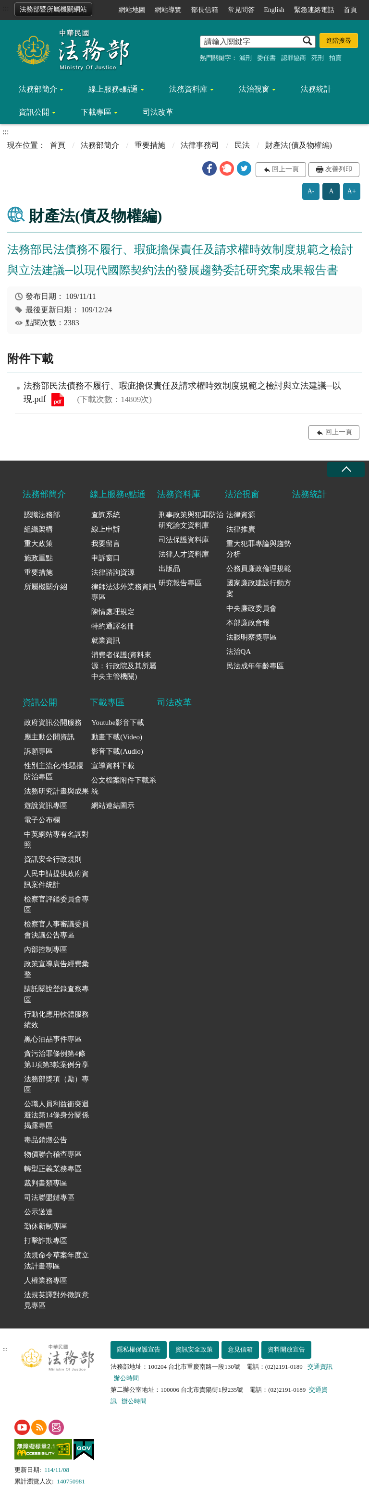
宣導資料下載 (113, 766)
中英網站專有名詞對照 (56, 839)
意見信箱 (240, 1349)
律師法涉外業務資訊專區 (123, 592)
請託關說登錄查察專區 (56, 994)
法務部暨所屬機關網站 (53, 9)
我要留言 (105, 543)
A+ (351, 191)
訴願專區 (38, 751)
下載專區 (96, 112)
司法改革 (158, 112)
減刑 (245, 57)
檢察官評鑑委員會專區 (56, 904)
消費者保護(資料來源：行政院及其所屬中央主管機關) (123, 665)
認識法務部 (42, 515)
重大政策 (38, 543)
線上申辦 (105, 529)
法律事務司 (200, 145)
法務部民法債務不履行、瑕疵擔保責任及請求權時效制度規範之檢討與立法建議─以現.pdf (57, 399)
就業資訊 (105, 640)
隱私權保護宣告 (138, 1349)
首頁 (350, 9)
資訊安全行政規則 (53, 859)
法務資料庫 (188, 89)
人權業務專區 (45, 1280)
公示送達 (38, 1212)
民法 (242, 145)
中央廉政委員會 (251, 608)
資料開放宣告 (286, 1349)
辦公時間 (126, 1378)
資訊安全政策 (194, 1349)
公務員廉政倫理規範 (258, 568)
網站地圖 (132, 9)
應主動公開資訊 (49, 737)
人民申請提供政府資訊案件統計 (56, 879)
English (274, 9)
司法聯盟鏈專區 (49, 1197)
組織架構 (38, 529)
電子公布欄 (42, 820)
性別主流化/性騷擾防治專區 (54, 771)
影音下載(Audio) (117, 751)
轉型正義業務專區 (53, 1169)
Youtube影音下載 (117, 722)
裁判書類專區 (45, 1183)
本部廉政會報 (248, 623)
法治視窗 (254, 89)
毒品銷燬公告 (45, 1140)
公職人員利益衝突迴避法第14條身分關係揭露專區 (56, 1114)
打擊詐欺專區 (45, 1241)
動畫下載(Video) (116, 737)
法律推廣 (240, 529)
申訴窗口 (105, 558)
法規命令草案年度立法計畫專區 (56, 1260)
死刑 (317, 57)
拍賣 (335, 57)
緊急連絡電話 (314, 9)
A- (311, 191)
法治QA (238, 651)
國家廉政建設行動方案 (258, 588)
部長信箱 (204, 9)
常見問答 (241, 9)
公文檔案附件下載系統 (123, 785)
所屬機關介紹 (45, 587)
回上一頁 (285, 169)
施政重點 (38, 558)
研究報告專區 (180, 583)
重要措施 (150, 145)
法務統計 (316, 89)
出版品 (169, 568)
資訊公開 (34, 112)
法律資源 (240, 515)
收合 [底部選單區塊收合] (346, 469)
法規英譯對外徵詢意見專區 (56, 1300)
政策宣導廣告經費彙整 (56, 969)
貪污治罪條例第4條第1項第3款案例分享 (56, 1059)
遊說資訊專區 (45, 805)
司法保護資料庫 (184, 540)
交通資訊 (320, 1366)
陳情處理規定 (113, 612)
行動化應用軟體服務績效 (56, 1019)
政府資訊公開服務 (53, 722)
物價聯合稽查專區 (53, 1154)
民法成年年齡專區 (255, 666)
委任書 (266, 57)
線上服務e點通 (113, 89)
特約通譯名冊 (113, 626)
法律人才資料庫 (184, 554)
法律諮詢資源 (113, 572)
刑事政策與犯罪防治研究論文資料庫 (191, 520)
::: (5, 8)
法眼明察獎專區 (251, 637)
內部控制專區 (45, 949)
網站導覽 (168, 9)
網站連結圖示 (113, 805)
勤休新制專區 (45, 1226)
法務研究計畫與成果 (56, 791)
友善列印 (338, 169)
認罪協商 (293, 57)
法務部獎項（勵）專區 (56, 1084)
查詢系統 (105, 515)
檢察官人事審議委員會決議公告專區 (56, 929)
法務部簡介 (38, 89)
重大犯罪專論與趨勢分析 (258, 549)
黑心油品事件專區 (53, 1039)
